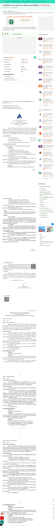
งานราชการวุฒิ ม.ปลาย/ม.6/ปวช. (46, 210)
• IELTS (41, 240)
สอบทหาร (41, 204)
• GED (41, 234)
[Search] (44, 224)
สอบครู (41, 200)
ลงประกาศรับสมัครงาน (42, 1)
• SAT (40, 235)
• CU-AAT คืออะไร (43, 237)
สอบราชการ (6, 2)
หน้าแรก (5, 11)
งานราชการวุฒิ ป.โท (43, 215)
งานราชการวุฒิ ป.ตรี (43, 213)
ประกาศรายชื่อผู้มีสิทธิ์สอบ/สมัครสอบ (46, 197)
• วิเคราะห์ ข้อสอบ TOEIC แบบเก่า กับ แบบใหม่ (46, 243)
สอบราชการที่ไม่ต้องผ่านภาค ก (45, 186)
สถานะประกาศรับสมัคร (26, 1)
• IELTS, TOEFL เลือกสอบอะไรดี (45, 245)
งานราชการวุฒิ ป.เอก (43, 217)
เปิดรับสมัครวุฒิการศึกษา (16, 1)
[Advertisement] (19, 46)
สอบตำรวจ (42, 202)
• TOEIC (41, 238)
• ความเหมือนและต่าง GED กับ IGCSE (46, 241)
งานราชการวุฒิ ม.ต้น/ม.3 (44, 208)
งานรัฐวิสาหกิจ (42, 206)
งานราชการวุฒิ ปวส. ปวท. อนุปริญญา (46, 211)
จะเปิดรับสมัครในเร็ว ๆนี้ (45, 192)
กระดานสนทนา (34, 1)
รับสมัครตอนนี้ (44, 190)
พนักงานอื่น (10, 11)
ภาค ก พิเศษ (42, 188)
